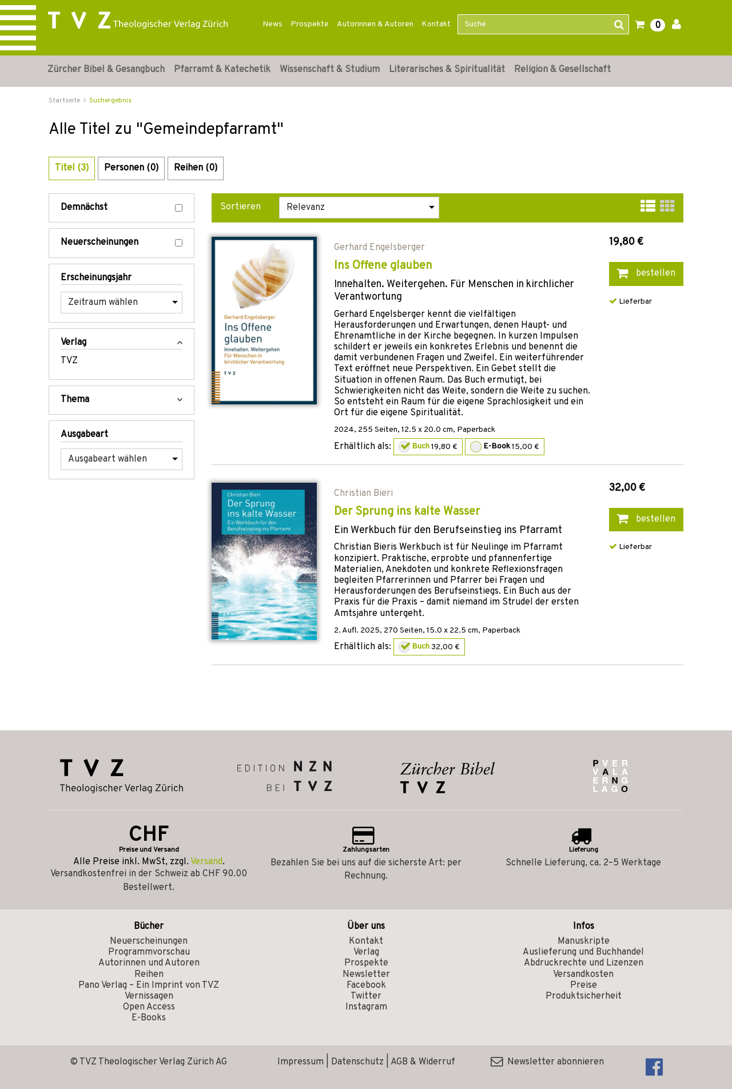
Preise (583, 985)
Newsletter (366, 974)
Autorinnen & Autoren (375, 24)
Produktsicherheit (584, 996)
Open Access (149, 1007)
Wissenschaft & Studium (330, 69)
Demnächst (121, 207)
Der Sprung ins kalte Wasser (407, 511)
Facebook (366, 985)
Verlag (366, 952)
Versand (206, 862)
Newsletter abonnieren (547, 1062)
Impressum (300, 1062)
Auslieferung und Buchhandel (583, 952)
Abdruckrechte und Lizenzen (583, 963)
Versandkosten (583, 974)
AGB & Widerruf (423, 1062)
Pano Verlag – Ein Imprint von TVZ (148, 985)
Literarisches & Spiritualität (447, 69)
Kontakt (436, 24)
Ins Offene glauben (383, 266)
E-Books (149, 1018)
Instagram (366, 1007)
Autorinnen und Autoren (149, 963)
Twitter (366, 996)
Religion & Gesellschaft (562, 69)
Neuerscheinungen (121, 242)
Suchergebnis (110, 100)
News (272, 24)
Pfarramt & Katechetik (222, 69)
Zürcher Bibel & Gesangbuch (106, 69)
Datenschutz (357, 1062)
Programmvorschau (149, 952)
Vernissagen (149, 996)
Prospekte (310, 24)
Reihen (149, 974)
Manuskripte (584, 941)
